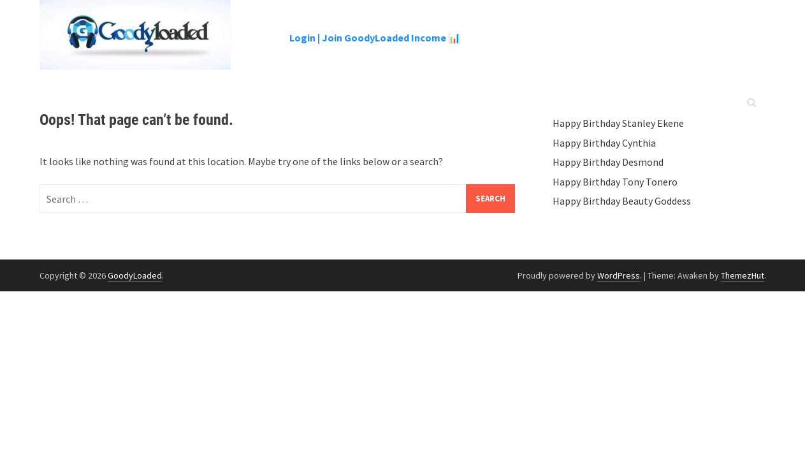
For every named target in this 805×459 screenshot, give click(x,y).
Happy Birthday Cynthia (604, 142)
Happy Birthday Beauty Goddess (622, 200)
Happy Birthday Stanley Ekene (618, 123)
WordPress (618, 275)
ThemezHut (742, 275)
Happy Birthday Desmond (608, 162)
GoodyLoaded (135, 275)
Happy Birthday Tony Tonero (615, 181)
